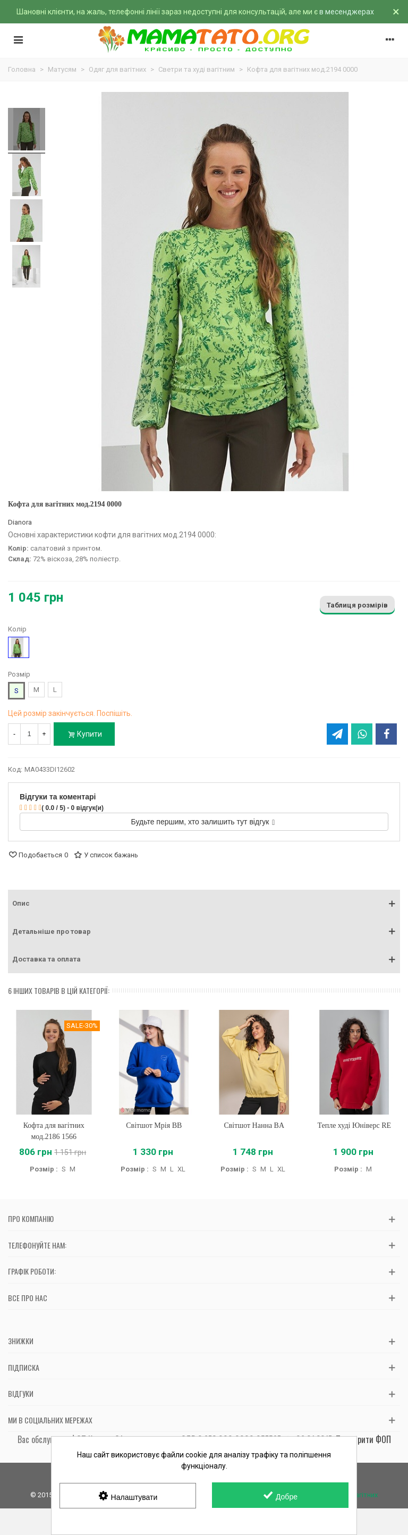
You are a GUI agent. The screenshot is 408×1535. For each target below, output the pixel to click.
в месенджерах (346, 11)
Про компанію (31, 1218)
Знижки (20, 1340)
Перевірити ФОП (363, 1439)
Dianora (20, 522)
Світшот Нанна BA (254, 1125)
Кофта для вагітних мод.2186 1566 (53, 1131)
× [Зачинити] (396, 11)
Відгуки (20, 1393)
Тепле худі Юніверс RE (354, 1125)
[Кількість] (29, 734)
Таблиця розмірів (357, 605)
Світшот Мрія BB (154, 1125)
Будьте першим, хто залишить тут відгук (203, 821)
